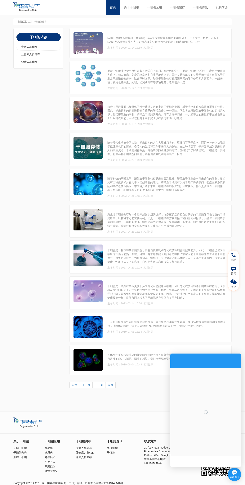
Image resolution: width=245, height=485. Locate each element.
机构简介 (222, 7)
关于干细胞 (131, 7)
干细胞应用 (154, 7)
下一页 (99, 385)
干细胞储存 (177, 7)
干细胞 (111, 452)
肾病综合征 (51, 471)
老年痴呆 (50, 457)
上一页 (86, 385)
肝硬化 (49, 447)
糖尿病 (49, 452)
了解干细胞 (20, 447)
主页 (30, 21)
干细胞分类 (20, 452)
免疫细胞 (112, 447)
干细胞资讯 (200, 7)
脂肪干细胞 (20, 457)
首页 (113, 7)
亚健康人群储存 (30, 54)
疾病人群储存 (29, 46)
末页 (110, 385)
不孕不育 (50, 461)
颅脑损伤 (50, 466)
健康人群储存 (29, 61)
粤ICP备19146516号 (111, 483)
